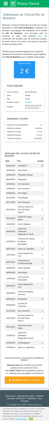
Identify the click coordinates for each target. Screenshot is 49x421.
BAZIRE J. (29, 102)
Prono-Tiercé (24, 4)
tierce (40, 36)
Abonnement (10, 396)
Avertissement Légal (25, 396)
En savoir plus (21, 419)
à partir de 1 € (24, 381)
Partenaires (31, 398)
